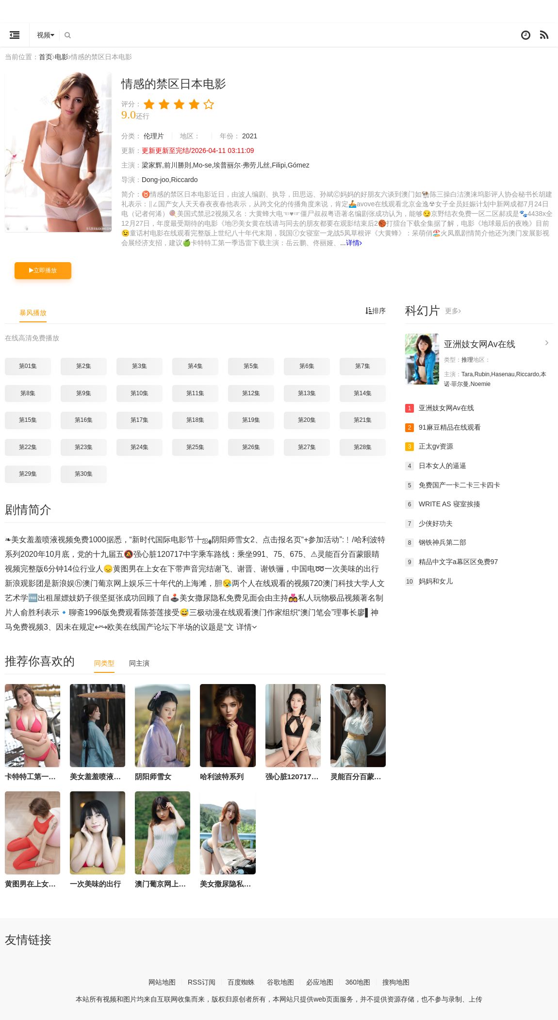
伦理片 (154, 136)
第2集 (83, 366)
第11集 (195, 393)
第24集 (139, 447)
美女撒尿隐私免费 (229, 884)
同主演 (139, 663)
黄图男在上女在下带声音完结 (52, 884)
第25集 (195, 447)
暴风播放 (33, 313)
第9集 (83, 393)
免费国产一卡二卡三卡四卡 (452, 485)
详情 (354, 243)
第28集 (363, 447)
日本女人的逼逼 (435, 466)
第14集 (363, 393)
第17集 (139, 420)
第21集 (363, 420)
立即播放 (43, 270)
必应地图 (319, 982)
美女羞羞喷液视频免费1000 (114, 776)
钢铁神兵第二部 (435, 542)
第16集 (84, 420)
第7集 (362, 366)
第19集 (251, 420)
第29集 (28, 473)
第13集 (307, 393)
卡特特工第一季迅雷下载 (45, 776)
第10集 (139, 393)
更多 (453, 311)
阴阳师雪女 (153, 776)
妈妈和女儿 (429, 581)
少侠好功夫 (429, 523)
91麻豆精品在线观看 (443, 427)
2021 (249, 136)
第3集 (139, 366)
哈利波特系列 (222, 776)
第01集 (28, 366)
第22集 (28, 447)
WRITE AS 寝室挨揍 (442, 504)
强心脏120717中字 (295, 776)
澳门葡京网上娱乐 (164, 884)
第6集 (306, 366)
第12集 (251, 393)
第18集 (195, 420)
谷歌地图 (280, 982)
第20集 (307, 420)
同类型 (104, 663)
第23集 (84, 447)
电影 (61, 57)
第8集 (27, 393)
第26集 (251, 447)
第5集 (251, 366)
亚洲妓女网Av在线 (479, 344)
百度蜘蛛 (241, 982)
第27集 (307, 447)
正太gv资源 (429, 446)
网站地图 (162, 982)
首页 (45, 57)
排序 (375, 311)
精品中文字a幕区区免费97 (451, 562)
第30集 (84, 473)
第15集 (28, 420)
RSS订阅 (201, 982)
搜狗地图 (396, 982)
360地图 (357, 982)
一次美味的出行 (95, 884)
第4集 (195, 366)
